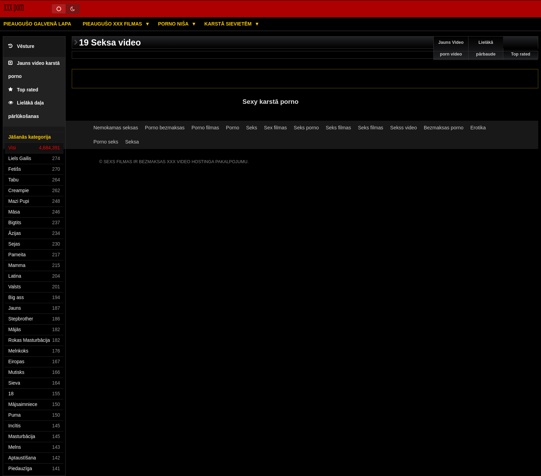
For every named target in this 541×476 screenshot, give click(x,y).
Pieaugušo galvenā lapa (37, 24)
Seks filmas (338, 127)
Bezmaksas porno (443, 127)
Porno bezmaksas (165, 127)
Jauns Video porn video (450, 48)
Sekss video (403, 127)
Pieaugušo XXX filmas (113, 24)
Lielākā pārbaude (485, 48)
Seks (251, 127)
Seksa (132, 142)
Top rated (23, 89)
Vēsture (21, 46)
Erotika (478, 127)
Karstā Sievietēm (228, 24)
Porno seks (106, 142)
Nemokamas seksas (116, 127)
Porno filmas (205, 127)
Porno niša (174, 24)
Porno (232, 127)
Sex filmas (275, 127)
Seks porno (306, 127)
